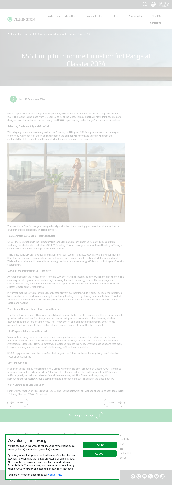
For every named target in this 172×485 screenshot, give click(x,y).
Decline (100, 445)
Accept (99, 453)
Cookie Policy (55, 474)
